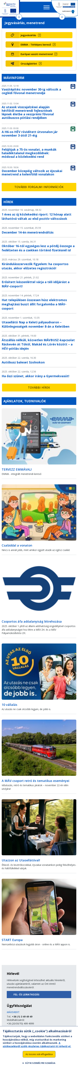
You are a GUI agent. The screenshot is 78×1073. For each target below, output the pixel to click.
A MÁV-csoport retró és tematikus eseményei (35, 781)
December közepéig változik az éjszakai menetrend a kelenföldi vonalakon (32, 172)
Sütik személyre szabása (40, 1066)
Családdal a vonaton (17, 545)
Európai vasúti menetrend (37, 54)
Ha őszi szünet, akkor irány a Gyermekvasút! (35, 376)
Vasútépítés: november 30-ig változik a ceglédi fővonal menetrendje (31, 91)
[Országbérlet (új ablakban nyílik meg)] (46, 63)
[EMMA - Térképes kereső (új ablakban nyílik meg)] (46, 44)
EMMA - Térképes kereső (36, 44)
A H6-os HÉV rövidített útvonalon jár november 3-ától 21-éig (30, 133)
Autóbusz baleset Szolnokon (23, 362)
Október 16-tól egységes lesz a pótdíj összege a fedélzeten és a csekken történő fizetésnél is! (38, 248)
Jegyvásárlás (28, 35)
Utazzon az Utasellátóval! (21, 860)
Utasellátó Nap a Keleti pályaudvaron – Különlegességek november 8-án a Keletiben (35, 324)
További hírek (39, 387)
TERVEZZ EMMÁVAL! (17, 469)
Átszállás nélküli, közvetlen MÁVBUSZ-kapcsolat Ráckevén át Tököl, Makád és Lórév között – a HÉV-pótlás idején (38, 344)
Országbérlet (29, 63)
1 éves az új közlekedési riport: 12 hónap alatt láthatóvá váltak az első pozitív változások (36, 216)
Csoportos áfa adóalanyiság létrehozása (32, 621)
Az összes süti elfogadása (39, 1057)
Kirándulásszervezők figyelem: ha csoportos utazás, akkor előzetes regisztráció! (35, 266)
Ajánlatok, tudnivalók (24, 401)
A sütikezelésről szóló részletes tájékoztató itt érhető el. (37, 1047)
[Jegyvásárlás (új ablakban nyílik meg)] (46, 35)
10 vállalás (9, 705)
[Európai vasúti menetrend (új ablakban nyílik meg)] (46, 54)
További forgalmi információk (38, 187)
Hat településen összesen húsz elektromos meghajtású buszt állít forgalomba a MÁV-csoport (34, 304)
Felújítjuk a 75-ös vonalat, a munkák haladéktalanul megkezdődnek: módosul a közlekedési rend (29, 153)
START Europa (12, 940)
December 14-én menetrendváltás (27, 232)
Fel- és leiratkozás (26, 994)
